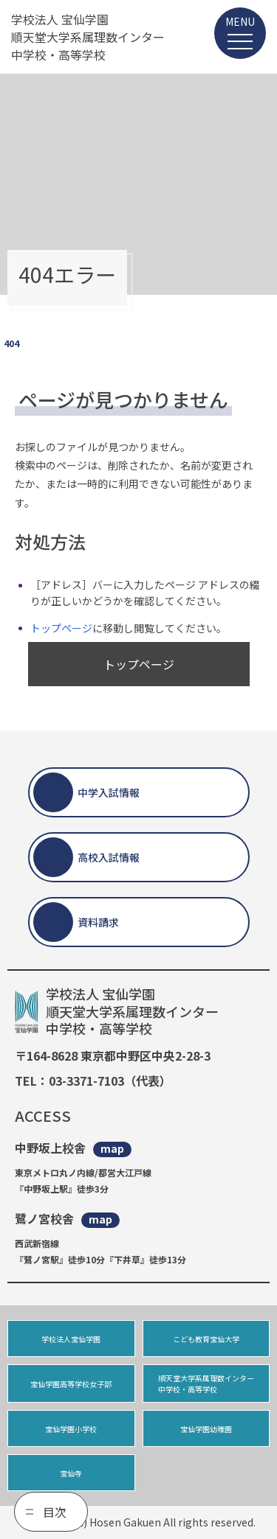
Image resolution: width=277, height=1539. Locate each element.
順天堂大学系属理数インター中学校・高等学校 (206, 1383)
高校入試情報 (109, 857)
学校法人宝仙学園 (70, 1338)
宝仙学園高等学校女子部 (71, 1383)
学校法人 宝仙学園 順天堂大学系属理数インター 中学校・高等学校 (88, 36)
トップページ (61, 628)
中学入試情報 (109, 792)
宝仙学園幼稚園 (206, 1428)
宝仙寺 (71, 1473)
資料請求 (98, 922)
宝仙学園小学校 (71, 1428)
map (112, 1149)
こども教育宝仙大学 (206, 1338)
